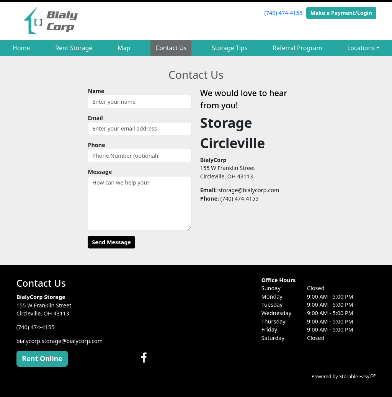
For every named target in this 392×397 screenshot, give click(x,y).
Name (96, 91)
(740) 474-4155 (283, 12)
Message (100, 171)
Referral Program (297, 48)
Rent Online (42, 358)
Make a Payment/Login (341, 12)
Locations (361, 48)
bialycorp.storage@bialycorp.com (59, 341)
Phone (96, 145)
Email (95, 117)
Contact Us (170, 48)
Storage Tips (229, 48)
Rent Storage (73, 48)
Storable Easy (357, 376)
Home (21, 48)
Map (124, 48)
